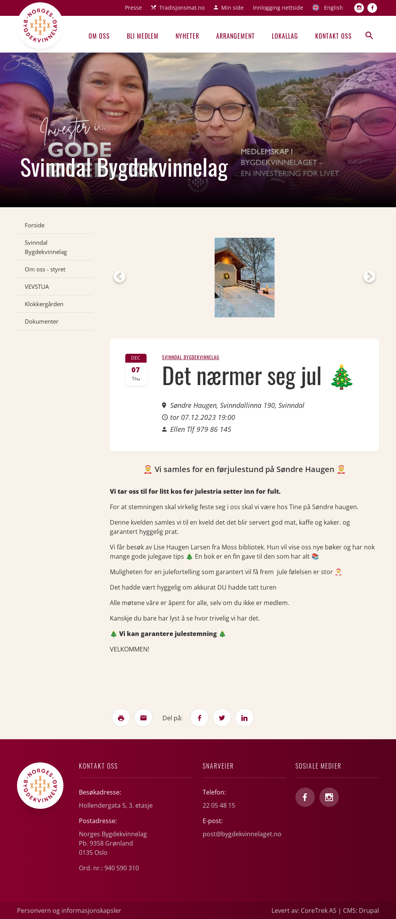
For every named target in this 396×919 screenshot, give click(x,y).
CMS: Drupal (361, 910)
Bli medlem (143, 36)
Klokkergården (44, 304)
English (333, 7)
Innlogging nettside (278, 7)
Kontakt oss (333, 36)
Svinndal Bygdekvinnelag (46, 247)
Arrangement (235, 36)
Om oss (99, 36)
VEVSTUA (37, 286)
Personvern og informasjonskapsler (69, 910)
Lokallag (285, 36)
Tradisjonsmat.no (182, 7)
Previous (119, 277)
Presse (133, 7)
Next (369, 277)
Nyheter (187, 36)
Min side (232, 7)
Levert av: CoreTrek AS (303, 910)
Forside (34, 225)
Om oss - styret (45, 269)
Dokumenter (41, 321)
